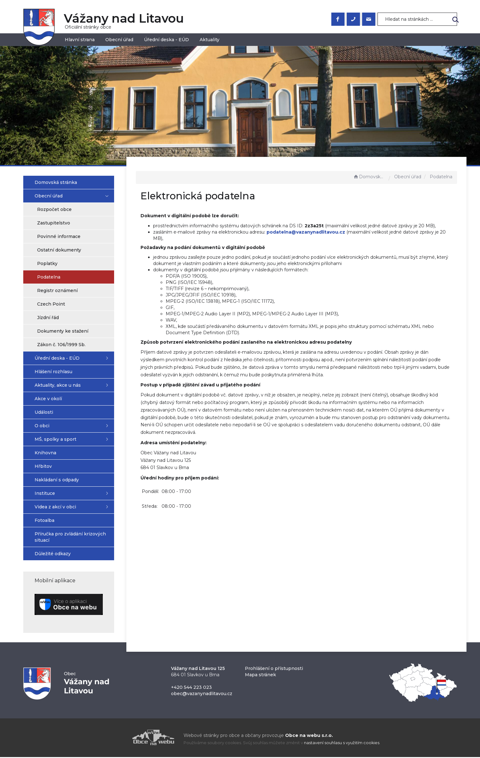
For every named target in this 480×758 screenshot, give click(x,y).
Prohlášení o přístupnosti (274, 669)
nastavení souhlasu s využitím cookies (341, 743)
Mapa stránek (260, 675)
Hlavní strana (80, 39)
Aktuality (209, 39)
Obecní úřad (119, 39)
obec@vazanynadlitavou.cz (201, 694)
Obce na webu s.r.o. (309, 736)
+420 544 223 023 (191, 688)
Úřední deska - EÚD (166, 39)
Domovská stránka (369, 177)
